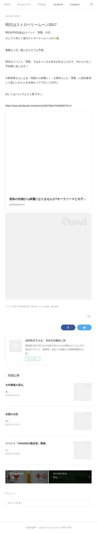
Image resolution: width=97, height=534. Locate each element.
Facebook (58, 4)
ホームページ (23, 4)
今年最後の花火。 (15, 385)
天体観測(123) (23, 307)
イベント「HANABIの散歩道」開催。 (26, 443)
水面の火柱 (11, 414)
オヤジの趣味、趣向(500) (48, 307)
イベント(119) (11, 307)
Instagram (75, 4)
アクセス (42, 4)
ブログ (7, 4)
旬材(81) (33, 307)
